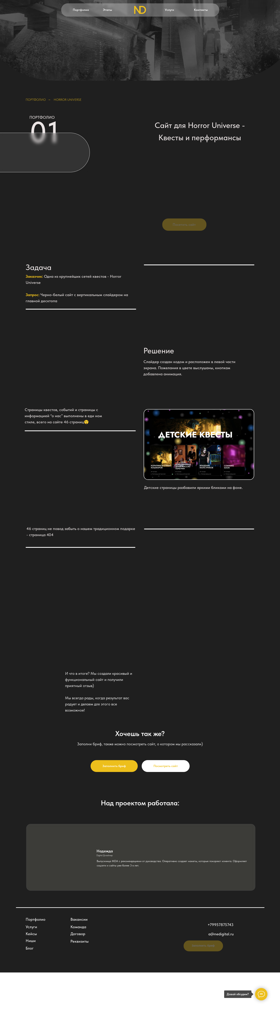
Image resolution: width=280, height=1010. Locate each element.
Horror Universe (67, 100)
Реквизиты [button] (79, 941)
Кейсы (31, 933)
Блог (30, 948)
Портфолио (81, 10)
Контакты (201, 10)
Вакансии (79, 919)
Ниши (31, 940)
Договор (77, 933)
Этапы (107, 10)
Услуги (169, 10)
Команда (78, 926)
